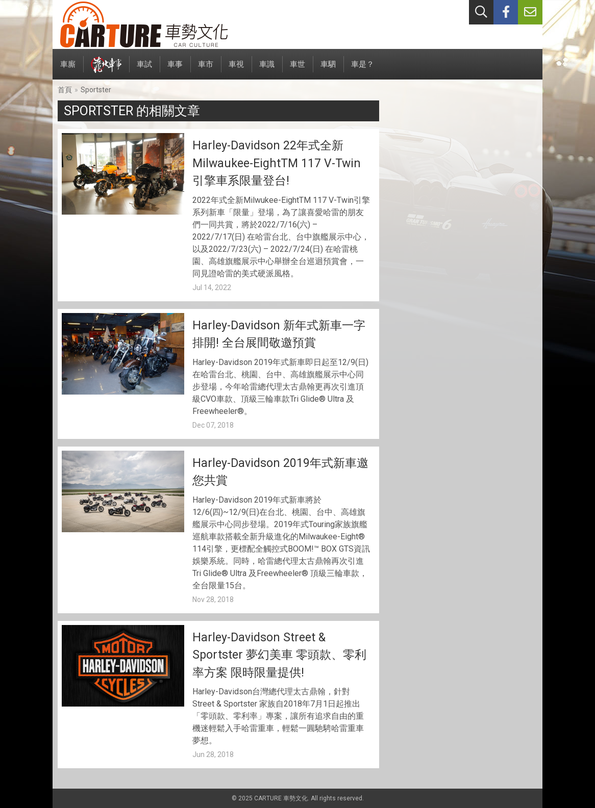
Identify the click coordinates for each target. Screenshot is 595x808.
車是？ (362, 70)
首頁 (65, 90)
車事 (175, 70)
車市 (205, 70)
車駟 (328, 70)
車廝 (68, 70)
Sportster (96, 90)
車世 (297, 70)
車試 (144, 70)
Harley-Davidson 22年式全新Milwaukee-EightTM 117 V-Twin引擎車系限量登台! (276, 163)
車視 (236, 70)
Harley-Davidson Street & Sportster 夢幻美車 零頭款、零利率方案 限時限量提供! (279, 655)
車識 (267, 70)
